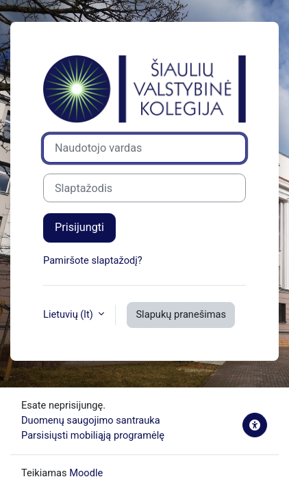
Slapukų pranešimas (181, 314)
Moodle (86, 473)
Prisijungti (79, 227)
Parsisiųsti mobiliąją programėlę (92, 435)
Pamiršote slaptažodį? (92, 260)
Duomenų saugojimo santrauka (90, 420)
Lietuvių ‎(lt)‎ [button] (69, 314)
